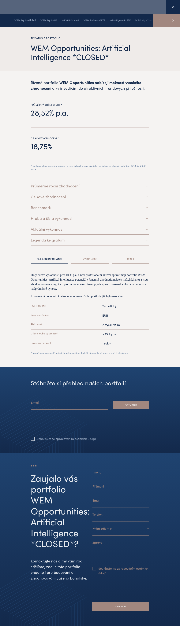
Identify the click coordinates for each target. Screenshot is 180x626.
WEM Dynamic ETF (120, 20)
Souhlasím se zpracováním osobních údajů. (66, 439)
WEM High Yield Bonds (147, 20)
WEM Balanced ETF (94, 20)
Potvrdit (131, 405)
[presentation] (59, 426)
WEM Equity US (48, 20)
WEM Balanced (70, 20)
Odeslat (120, 606)
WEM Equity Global (25, 20)
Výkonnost (90, 259)
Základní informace (49, 259)
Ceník (130, 259)
